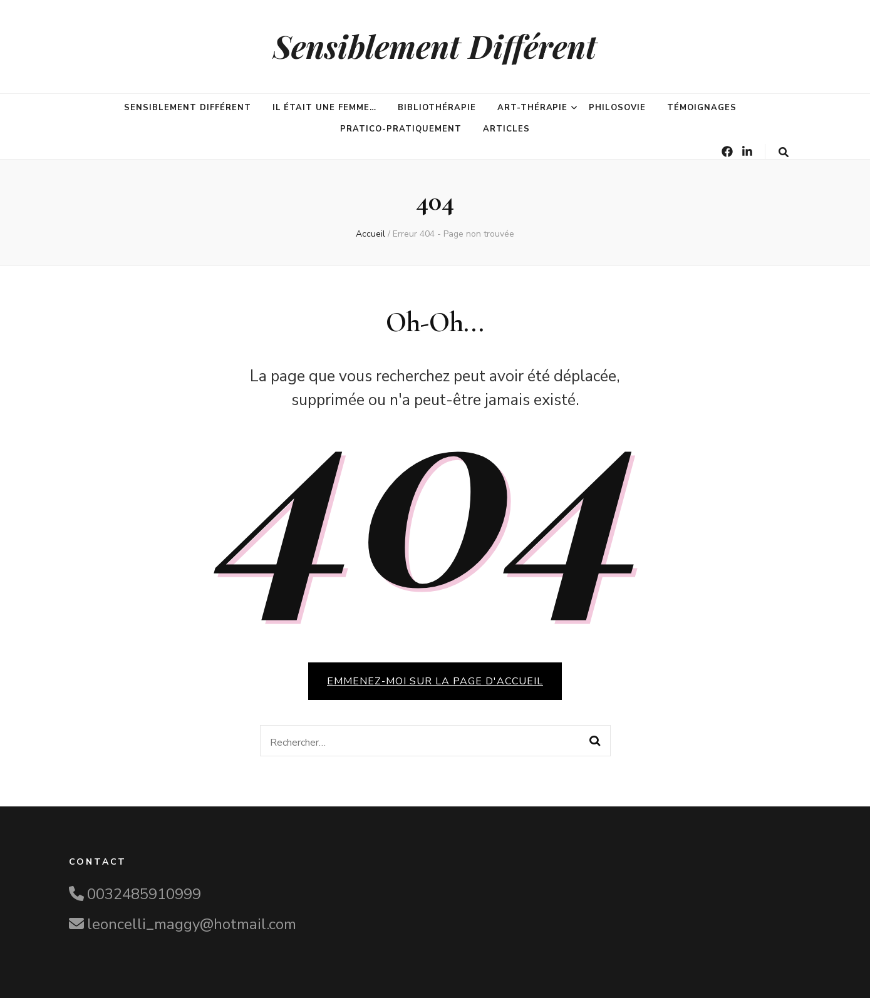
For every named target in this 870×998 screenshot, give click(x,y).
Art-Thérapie (532, 107)
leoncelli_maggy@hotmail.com (191, 924)
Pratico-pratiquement (401, 129)
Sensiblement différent (187, 107)
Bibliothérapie (437, 107)
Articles (506, 129)
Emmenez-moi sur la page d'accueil (435, 681)
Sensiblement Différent (435, 46)
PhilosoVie (617, 107)
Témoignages (702, 107)
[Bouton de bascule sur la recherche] (784, 152)
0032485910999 (144, 894)
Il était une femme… (324, 107)
